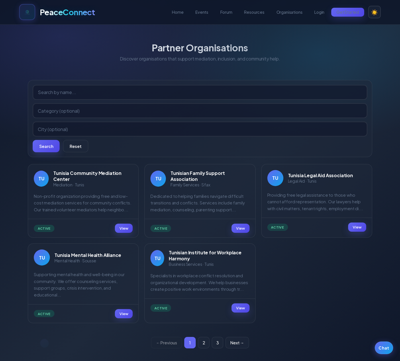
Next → (237, 342)
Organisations (290, 12)
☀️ (374, 12)
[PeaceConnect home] (57, 12)
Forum (226, 12)
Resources (254, 12)
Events (201, 12)
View (123, 228)
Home (177, 12)
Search (46, 146)
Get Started (347, 12)
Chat (384, 348)
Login (319, 12)
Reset (75, 146)
